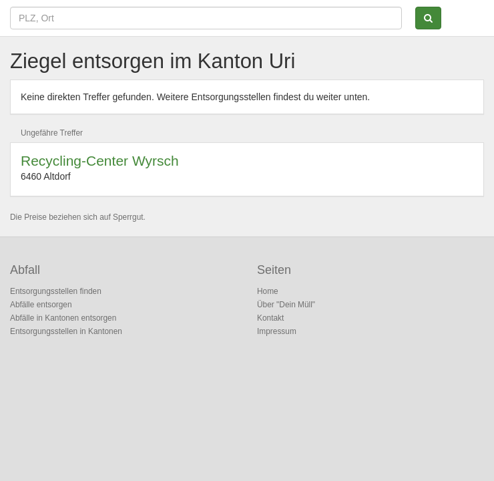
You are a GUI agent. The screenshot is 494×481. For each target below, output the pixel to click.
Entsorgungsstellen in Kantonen (66, 331)
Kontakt (270, 318)
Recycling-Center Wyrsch (100, 160)
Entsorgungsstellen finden (55, 291)
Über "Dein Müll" (286, 304)
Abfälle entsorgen (41, 304)
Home (267, 291)
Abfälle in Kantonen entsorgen (63, 318)
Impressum (276, 331)
